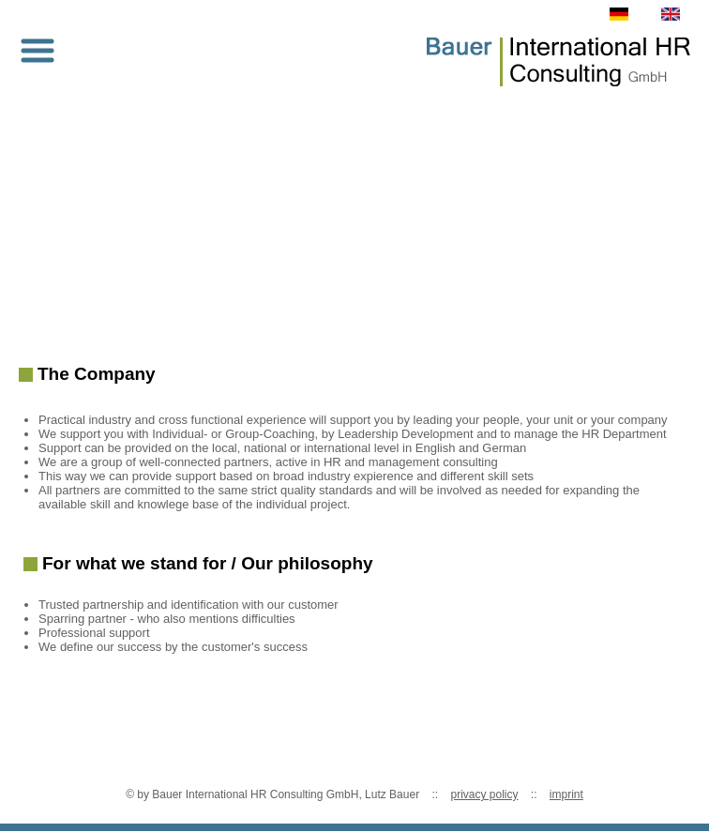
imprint (566, 794)
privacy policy (484, 794)
